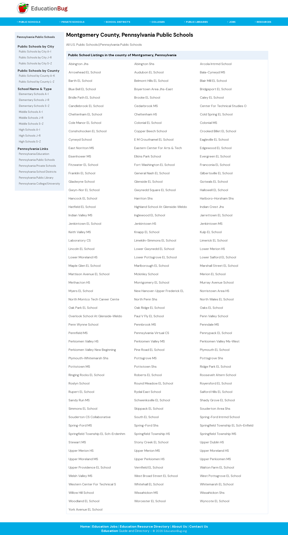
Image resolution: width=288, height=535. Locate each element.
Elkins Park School (147, 156)
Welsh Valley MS (80, 476)
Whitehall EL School (148, 484)
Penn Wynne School (83, 324)
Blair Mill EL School (213, 81)
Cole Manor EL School (85, 123)
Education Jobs (105, 526)
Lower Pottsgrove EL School (155, 257)
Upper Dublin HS (212, 442)
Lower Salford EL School (218, 257)
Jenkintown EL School (85, 223)
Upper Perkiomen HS (149, 459)
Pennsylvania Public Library (36, 177)
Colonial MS (208, 123)
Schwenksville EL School (152, 400)
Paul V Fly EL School (149, 316)
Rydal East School (147, 392)
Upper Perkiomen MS (215, 459)
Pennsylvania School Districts (37, 171)
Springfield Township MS (218, 434)
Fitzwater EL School (83, 165)
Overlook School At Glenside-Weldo (95, 316)
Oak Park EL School (83, 308)
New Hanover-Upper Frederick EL (159, 291)
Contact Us (198, 526)
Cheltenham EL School (85, 114)
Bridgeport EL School (216, 89)
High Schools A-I (29, 129)
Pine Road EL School (149, 350)
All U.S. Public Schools (82, 44)
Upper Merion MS (147, 450)
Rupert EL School (81, 392)
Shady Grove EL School (217, 400)
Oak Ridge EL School (149, 308)
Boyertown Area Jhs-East (153, 89)
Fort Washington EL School (154, 165)
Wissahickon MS (146, 493)
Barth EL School (80, 81)
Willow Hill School (81, 493)
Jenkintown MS (211, 223)
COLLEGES (158, 22)
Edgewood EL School (216, 148)
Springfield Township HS (152, 434)
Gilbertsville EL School (216, 173)
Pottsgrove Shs (211, 358)
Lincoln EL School (81, 249)
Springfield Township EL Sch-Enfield (226, 425)
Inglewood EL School (149, 215)
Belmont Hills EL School (151, 81)
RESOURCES (264, 22)
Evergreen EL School (215, 156)
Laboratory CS (80, 240)
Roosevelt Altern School (218, 375)
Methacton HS (79, 282)
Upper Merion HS (81, 450)
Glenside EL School (148, 181)
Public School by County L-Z (36, 81)
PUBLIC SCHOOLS (29, 22)
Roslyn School (79, 383)
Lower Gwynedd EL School (154, 249)
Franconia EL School (215, 165)
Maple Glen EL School (85, 266)
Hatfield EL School (82, 207)
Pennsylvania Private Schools (37, 166)
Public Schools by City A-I (35, 51)
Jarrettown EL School (216, 215)
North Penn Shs (145, 299)
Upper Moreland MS (83, 459)
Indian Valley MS (80, 215)
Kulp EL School (211, 232)
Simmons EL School (83, 408)
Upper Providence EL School (90, 467)
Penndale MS (209, 324)
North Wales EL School (217, 299)
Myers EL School (81, 291)
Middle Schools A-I (31, 112)
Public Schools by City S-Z (35, 63)
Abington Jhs (78, 64)
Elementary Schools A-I (34, 94)
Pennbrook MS (145, 324)
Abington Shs (144, 64)
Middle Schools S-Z (31, 123)
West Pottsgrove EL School (220, 476)
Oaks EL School (211, 308)
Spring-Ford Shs (146, 425)
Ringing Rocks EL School (86, 375)
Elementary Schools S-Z (34, 106)
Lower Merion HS (212, 249)
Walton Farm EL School (217, 467)
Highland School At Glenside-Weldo (160, 207)
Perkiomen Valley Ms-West (220, 341)
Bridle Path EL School (84, 97)
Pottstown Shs (145, 366)
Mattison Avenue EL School (89, 274)
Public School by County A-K (37, 76)
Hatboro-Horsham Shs (217, 198)
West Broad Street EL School (156, 476)
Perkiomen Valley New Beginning (92, 350)
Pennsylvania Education (34, 154)
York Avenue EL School (85, 509)
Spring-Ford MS (80, 425)
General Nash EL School (152, 173)
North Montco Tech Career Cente (94, 299)
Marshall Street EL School (219, 266)
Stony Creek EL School (151, 442)
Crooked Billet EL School (218, 131)
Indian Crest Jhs (212, 207)
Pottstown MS (79, 366)
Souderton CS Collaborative (90, 417)
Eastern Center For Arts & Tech (158, 148)
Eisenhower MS (80, 156)
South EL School (146, 417)
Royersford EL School (216, 383)
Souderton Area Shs (215, 408)
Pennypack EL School (216, 333)
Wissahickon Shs (212, 493)
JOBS (232, 22)
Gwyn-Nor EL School (84, 190)
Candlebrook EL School (86, 106)
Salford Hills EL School (216, 392)
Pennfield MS (78, 333)
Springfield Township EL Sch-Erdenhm (97, 434)
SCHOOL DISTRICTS (118, 22)
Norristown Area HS (214, 291)
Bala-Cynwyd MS (212, 72)
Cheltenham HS (145, 114)
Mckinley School (146, 274)
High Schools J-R (30, 135)
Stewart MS (77, 442)
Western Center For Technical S (92, 484)
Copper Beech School (150, 131)
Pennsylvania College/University (39, 183)
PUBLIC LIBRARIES (197, 22)
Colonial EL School (148, 123)
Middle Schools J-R (31, 118)
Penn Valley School (214, 316)
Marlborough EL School (151, 266)
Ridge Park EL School (215, 366)
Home (85, 526)
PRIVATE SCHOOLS (72, 22)
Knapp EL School (146, 232)
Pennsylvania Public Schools (37, 160)
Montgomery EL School (151, 282)
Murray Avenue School (217, 282)
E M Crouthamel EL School (153, 139)
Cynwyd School (80, 139)
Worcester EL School (150, 501)
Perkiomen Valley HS (84, 341)
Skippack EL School (148, 408)
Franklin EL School (82, 173)
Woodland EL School (84, 501)
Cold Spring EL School (216, 114)
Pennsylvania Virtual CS (151, 333)
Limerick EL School (213, 240)
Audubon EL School (149, 72)
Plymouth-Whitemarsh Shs (88, 358)
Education (109, 531)
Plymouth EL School (214, 350)
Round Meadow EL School (153, 383)
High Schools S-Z (30, 141)
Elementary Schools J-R (34, 100)
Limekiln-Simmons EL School (155, 240)
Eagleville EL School (214, 139)
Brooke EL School (147, 97)
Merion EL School (213, 274)
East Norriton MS (81, 148)
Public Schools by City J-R (35, 57)
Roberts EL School (148, 375)
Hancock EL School (83, 198)
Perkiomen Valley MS (149, 341)
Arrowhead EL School (85, 72)
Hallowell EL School (214, 190)
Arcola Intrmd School (216, 64)
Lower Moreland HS (83, 257)
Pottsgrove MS (145, 358)
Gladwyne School (82, 181)
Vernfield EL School (148, 467)
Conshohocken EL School (88, 131)
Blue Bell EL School (82, 89)
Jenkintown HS (145, 223)
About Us (179, 526)
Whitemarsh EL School (216, 484)
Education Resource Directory (145, 526)
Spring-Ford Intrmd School (220, 417)
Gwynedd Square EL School (155, 190)
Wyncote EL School (214, 501)
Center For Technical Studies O (223, 106)
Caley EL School (212, 97)
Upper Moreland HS (214, 450)
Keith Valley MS (80, 232)
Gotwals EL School (214, 181)
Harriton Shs (143, 198)
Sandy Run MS (79, 400)
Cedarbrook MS (146, 106)
